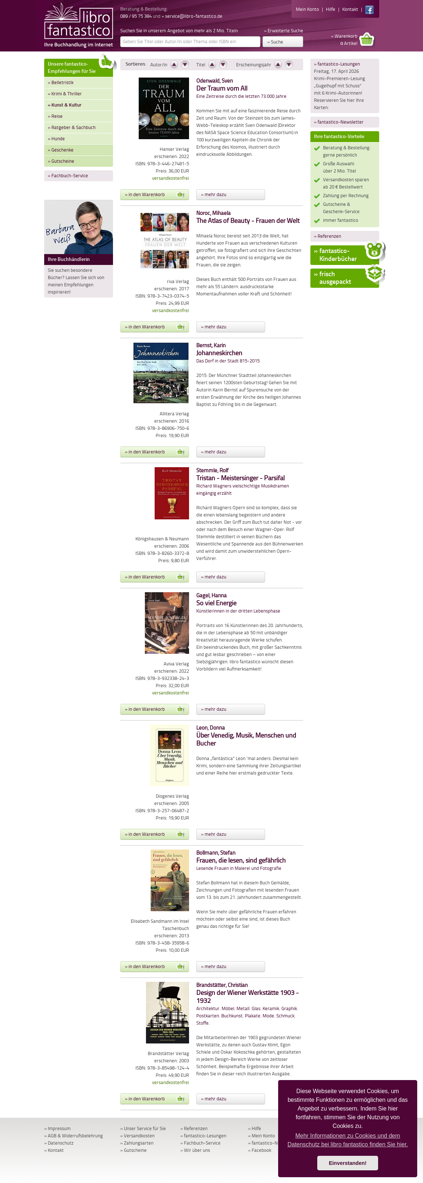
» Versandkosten (137, 1135)
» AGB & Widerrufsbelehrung (73, 1135)
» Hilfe (254, 1128)
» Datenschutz (59, 1143)
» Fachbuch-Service (68, 175)
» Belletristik (61, 82)
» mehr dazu (213, 194)
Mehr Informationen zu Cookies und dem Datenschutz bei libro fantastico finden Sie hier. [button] (348, 1140)
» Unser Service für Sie (143, 1128)
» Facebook (259, 1150)
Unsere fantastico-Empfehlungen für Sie (80, 66)
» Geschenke (61, 150)
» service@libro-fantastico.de (192, 16)
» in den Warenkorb (154, 194)
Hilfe (330, 9)
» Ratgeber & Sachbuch (72, 127)
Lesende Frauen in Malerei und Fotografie (241, 860)
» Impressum (57, 1128)
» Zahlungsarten (137, 1143)
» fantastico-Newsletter (339, 122)
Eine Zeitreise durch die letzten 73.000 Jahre (241, 88)
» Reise (55, 116)
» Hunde (56, 138)
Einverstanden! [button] (348, 1163)
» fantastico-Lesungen (337, 64)
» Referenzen (327, 236)
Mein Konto (307, 9)
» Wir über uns (195, 1150)
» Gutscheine (61, 161)
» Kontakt (54, 1150)
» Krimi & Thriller (65, 93)
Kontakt (350, 9)
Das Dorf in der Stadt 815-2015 (228, 353)
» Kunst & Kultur (64, 105)
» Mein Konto (261, 1135)
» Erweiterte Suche (283, 30)
